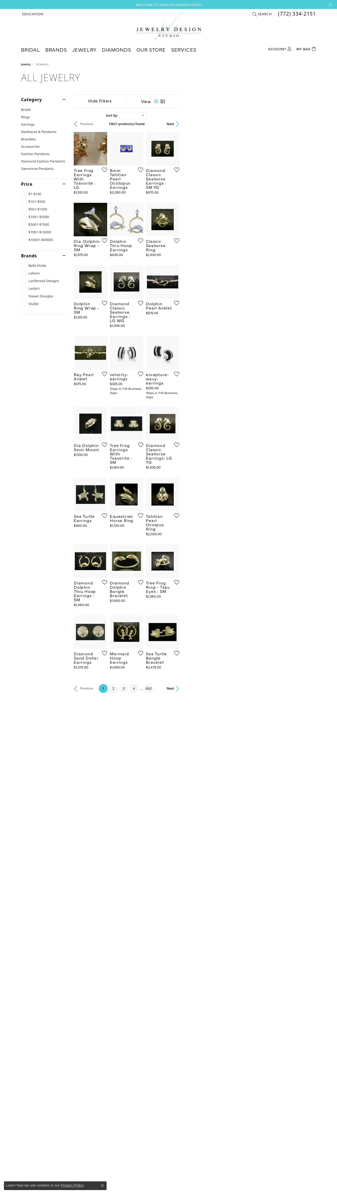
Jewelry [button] (84, 49)
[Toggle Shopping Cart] (306, 48)
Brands (29, 256)
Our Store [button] (151, 49)
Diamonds (116, 49)
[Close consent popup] (102, 1185)
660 (217, 960)
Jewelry (26, 64)
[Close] (330, 4)
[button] (32, 13)
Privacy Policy (72, 1185)
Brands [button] (56, 49)
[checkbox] (31, 193)
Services (183, 49)
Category (31, 99)
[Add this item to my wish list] (148, 215)
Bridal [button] (30, 49)
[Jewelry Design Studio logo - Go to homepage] (168, 26)
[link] (296, 13)
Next (307, 124)
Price (27, 184)
